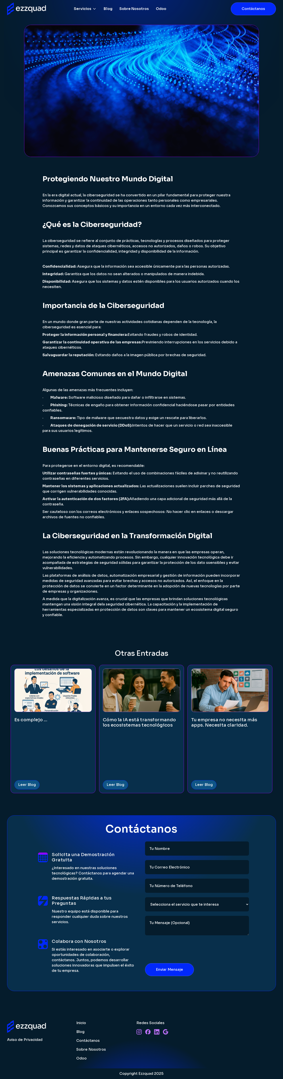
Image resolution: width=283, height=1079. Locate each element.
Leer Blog (27, 784)
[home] (27, 9)
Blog (108, 8)
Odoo (161, 8)
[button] (85, 9)
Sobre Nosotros (134, 8)
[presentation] (178, 948)
